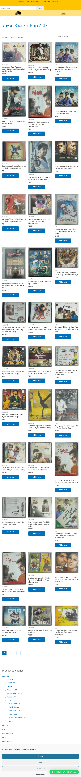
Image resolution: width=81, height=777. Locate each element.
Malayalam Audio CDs (14, 694)
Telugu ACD (11, 722)
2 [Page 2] (9, 653)
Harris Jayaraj (14, 708)
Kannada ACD (12, 690)
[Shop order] (68, 36)
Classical (10, 680)
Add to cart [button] (11, 78)
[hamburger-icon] (63, 13)
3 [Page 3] (13, 653)
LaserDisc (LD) (7, 734)
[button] (64, 772)
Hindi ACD (10, 687)
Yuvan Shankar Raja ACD (18, 718)
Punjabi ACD (11, 698)
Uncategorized (7, 742)
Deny (40, 763)
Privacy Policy (40, 774)
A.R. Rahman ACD (15, 704)
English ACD (11, 683)
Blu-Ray (5, 726)
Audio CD (5, 677)
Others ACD (13, 715)
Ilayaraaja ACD (14, 711)
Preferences (40, 769)
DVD (3, 730)
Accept (40, 756)
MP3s (4, 738)
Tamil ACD (10, 701)
